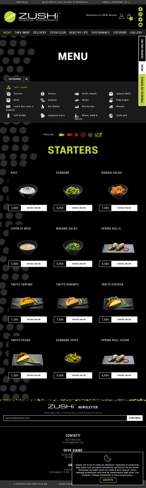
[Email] (65, 418)
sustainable (101, 32)
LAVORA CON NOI (66, 484)
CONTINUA (135, 418)
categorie (15, 79)
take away (22, 32)
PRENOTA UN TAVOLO (142, 90)
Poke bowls (119, 100)
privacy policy (126, 475)
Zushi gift (118, 115)
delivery (39, 32)
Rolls (12, 100)
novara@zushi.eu (73, 442)
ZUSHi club (58, 32)
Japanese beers (52, 115)
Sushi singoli (86, 93)
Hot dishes (50, 106)
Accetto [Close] (108, 480)
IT (127, 2)
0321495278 (50, 2)
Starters (14, 93)
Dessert (116, 106)
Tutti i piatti (16, 87)
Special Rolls (120, 93)
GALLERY (136, 32)
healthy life (78, 32)
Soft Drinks (16, 115)
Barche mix (84, 106)
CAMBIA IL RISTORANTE (112, 2)
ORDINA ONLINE (142, 49)
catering (120, 32)
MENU (7, 32)
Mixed (82, 100)
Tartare (48, 93)
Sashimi (48, 100)
